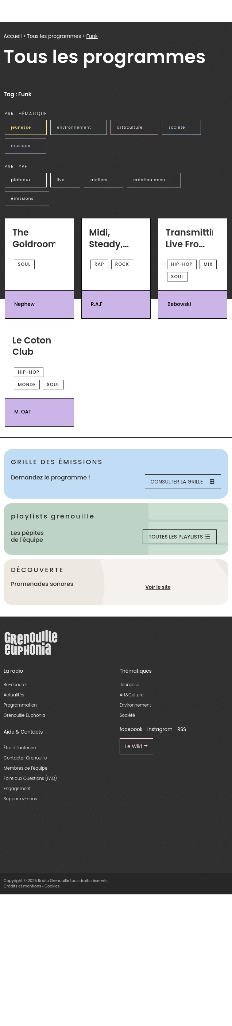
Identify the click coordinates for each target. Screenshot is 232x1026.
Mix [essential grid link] (208, 264)
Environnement (135, 705)
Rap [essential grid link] (99, 264)
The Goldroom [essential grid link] (33, 238)
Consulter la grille (182, 481)
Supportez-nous (20, 799)
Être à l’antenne (20, 748)
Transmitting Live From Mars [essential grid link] (189, 238)
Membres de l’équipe (25, 768)
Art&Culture (132, 695)
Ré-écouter (15, 685)
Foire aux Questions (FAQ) (30, 778)
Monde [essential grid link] (27, 384)
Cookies (52, 886)
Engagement (17, 789)
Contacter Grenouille (25, 758)
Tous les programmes (54, 36)
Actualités (14, 695)
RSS (181, 729)
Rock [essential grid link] (122, 264)
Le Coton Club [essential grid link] (31, 346)
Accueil (13, 36)
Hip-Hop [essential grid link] (182, 264)
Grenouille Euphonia (24, 715)
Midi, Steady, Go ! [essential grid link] (106, 238)
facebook (131, 729)
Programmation (20, 705)
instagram (160, 729)
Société (127, 715)
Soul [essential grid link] (24, 264)
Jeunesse (129, 685)
